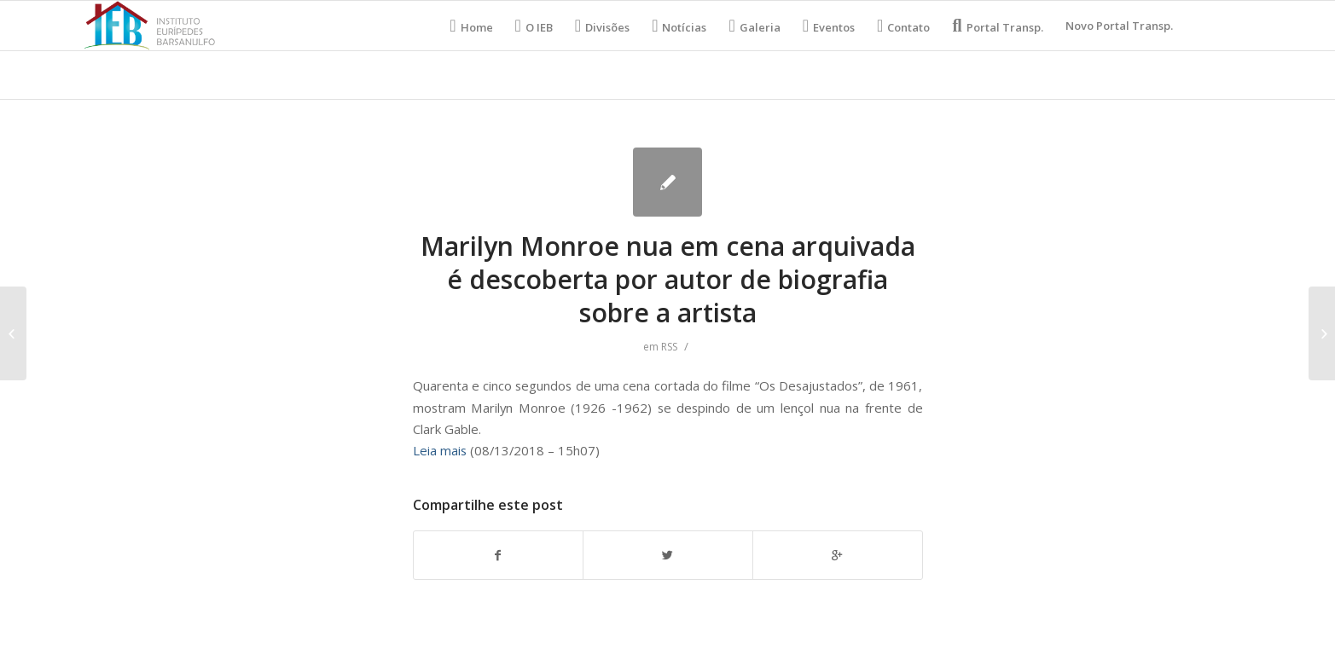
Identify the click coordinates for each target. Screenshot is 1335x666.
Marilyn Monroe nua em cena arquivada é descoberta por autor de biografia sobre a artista (668, 279)
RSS (669, 346)
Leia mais (440, 450)
